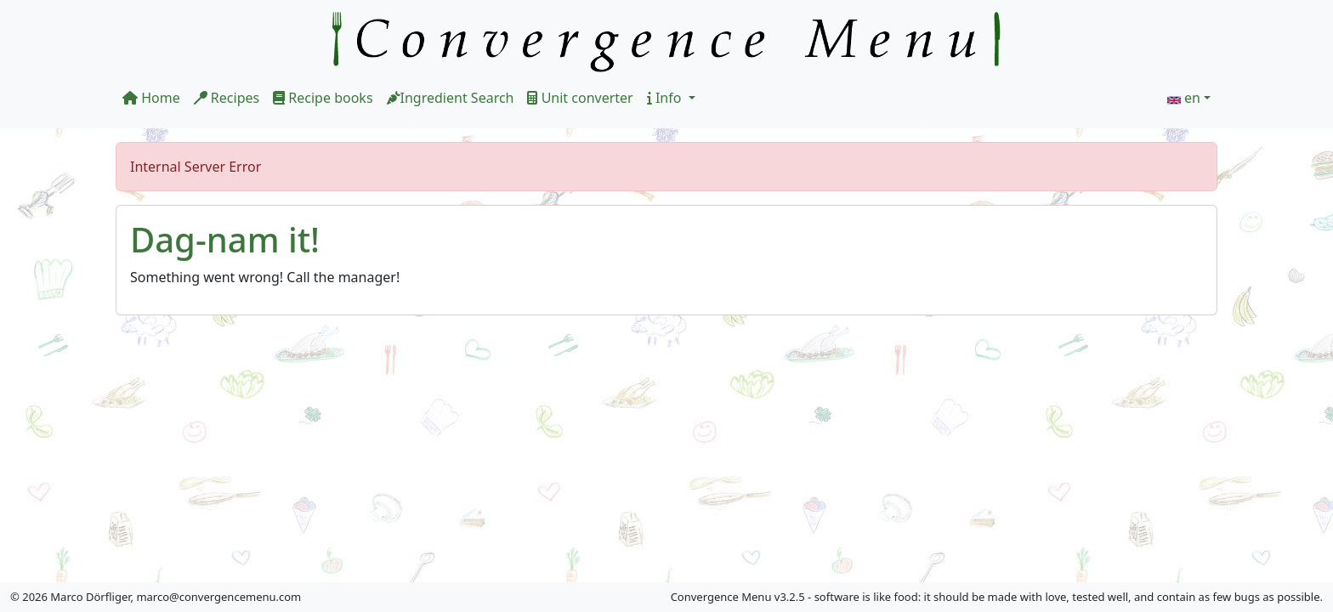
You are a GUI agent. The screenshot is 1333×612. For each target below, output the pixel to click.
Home (151, 97)
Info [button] (666, 97)
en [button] (1192, 97)
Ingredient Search (450, 97)
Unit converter (579, 97)
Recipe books (322, 97)
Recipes (226, 97)
